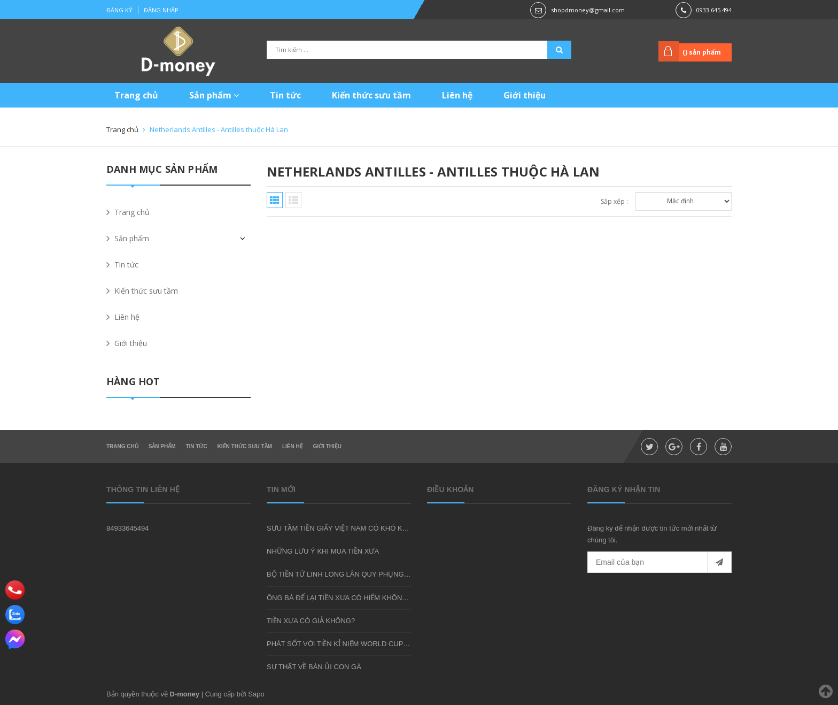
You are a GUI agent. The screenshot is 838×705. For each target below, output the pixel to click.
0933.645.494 (714, 10)
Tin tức (285, 95)
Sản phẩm (214, 95)
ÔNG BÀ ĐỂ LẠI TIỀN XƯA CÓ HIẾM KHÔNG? (339, 598)
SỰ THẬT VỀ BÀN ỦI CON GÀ (314, 667)
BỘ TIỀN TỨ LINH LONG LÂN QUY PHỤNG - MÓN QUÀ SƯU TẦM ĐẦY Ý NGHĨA (395, 574)
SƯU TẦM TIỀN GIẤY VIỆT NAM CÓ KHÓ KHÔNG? (347, 528)
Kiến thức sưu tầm (371, 95)
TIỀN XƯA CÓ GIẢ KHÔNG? (311, 621)
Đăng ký (119, 10)
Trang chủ (136, 95)
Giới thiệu (524, 95)
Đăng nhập (161, 10)
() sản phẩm (701, 52)
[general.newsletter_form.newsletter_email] (659, 562)
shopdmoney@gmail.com (588, 10)
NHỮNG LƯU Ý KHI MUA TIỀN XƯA (323, 551)
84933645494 (127, 528)
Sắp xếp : (614, 201)
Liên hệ (457, 95)
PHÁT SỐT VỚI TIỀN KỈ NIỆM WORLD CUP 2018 (344, 644)
